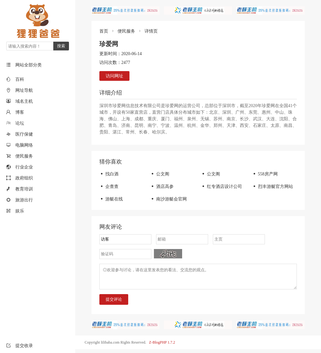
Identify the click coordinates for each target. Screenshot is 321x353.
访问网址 (114, 76)
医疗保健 (24, 134)
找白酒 (108, 174)
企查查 (108, 186)
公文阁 (159, 174)
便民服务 (24, 156)
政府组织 (24, 178)
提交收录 (19, 345)
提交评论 (114, 303)
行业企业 (24, 167)
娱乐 (19, 211)
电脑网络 (24, 145)
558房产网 (265, 174)
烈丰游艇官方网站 (272, 186)
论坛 (19, 123)
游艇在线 (111, 199)
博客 (19, 112)
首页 (103, 31)
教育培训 (24, 189)
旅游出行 (24, 200)
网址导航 (24, 90)
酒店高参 (162, 186)
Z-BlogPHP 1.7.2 (162, 346)
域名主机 (24, 101)
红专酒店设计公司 (221, 186)
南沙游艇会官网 (168, 199)
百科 (19, 79)
